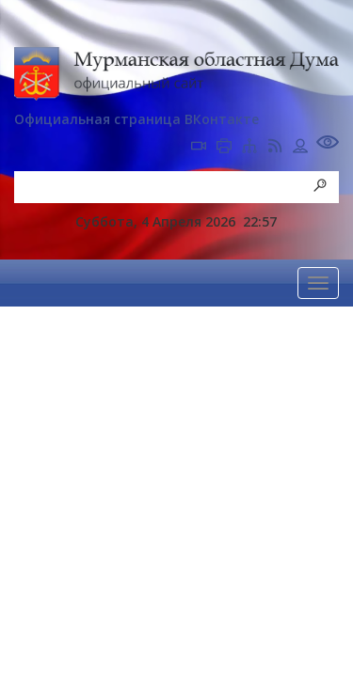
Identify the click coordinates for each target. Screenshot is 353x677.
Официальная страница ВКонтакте (136, 119)
